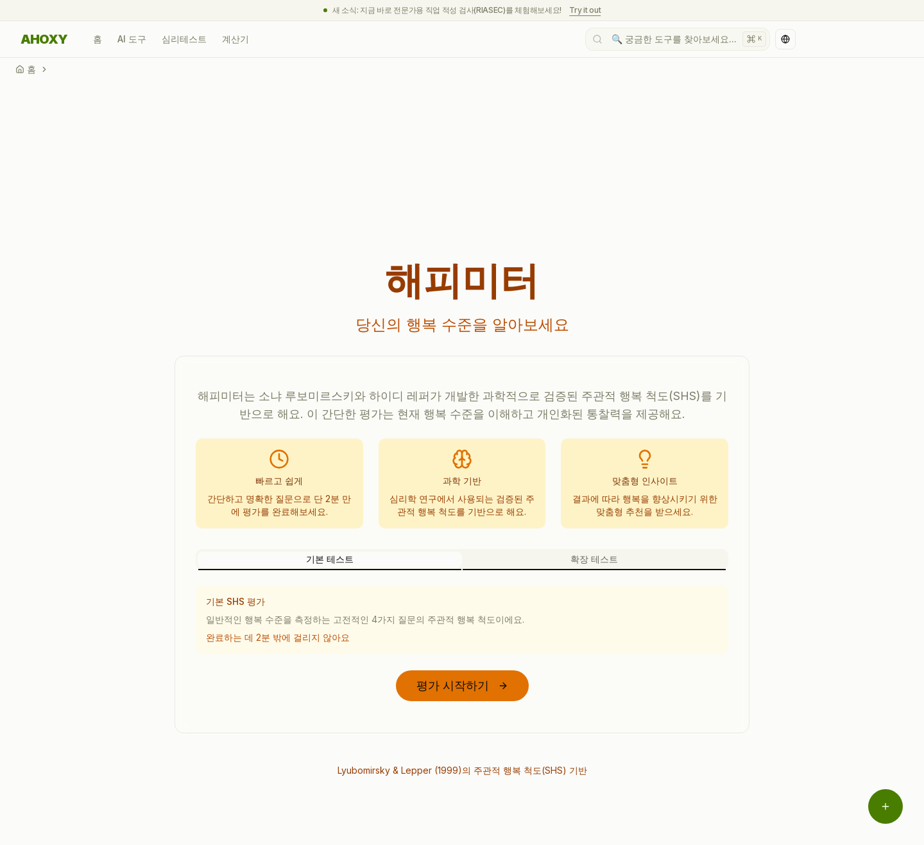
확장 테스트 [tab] (594, 558)
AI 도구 (131, 38)
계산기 (235, 38)
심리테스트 (184, 38)
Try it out (585, 10)
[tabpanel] (462, 619)
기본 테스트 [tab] (330, 558)
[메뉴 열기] (885, 806)
